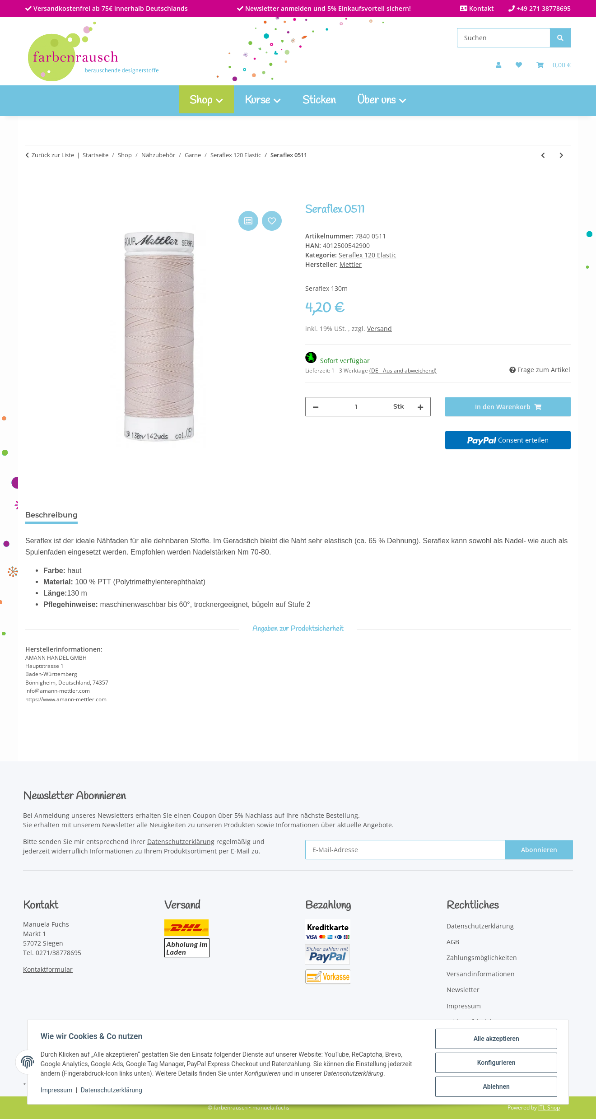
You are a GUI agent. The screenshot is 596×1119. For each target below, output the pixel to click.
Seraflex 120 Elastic (367, 255)
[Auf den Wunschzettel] (272, 221)
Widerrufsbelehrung (477, 1021)
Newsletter (463, 989)
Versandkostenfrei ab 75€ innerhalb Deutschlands (110, 8)
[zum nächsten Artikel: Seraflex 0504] (561, 155)
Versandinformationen (481, 974)
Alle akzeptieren (494, 1040)
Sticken (319, 100)
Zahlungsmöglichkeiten (482, 957)
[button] (498, 64)
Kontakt (480, 8)
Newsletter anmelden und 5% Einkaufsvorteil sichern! (327, 8)
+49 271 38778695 (543, 8)
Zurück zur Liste (53, 155)
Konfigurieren (494, 1063)
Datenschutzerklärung (113, 1091)
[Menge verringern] (316, 406)
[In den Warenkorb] (32, 199)
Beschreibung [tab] (51, 515)
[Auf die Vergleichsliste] (248, 221)
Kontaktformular (48, 969)
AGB (453, 941)
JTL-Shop (549, 1107)
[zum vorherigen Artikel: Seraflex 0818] (543, 155)
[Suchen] (503, 37)
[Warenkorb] (553, 64)
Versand (379, 328)
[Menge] (356, 406)
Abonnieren (539, 849)
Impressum (58, 1091)
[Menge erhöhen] (420, 406)
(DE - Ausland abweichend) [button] (403, 370)
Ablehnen (494, 1087)
